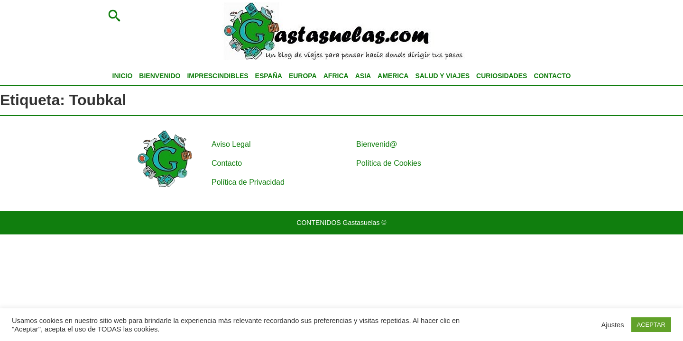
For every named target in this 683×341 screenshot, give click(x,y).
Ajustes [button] (612, 325)
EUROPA (303, 76)
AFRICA (336, 76)
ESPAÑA (268, 76)
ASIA (363, 76)
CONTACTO (552, 76)
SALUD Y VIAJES (442, 76)
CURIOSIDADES (501, 76)
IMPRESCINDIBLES (217, 76)
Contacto (227, 163)
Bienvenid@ (376, 144)
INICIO (122, 76)
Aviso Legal (231, 144)
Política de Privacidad (248, 182)
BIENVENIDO (159, 76)
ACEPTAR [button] (651, 324)
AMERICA (393, 76)
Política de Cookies (388, 163)
